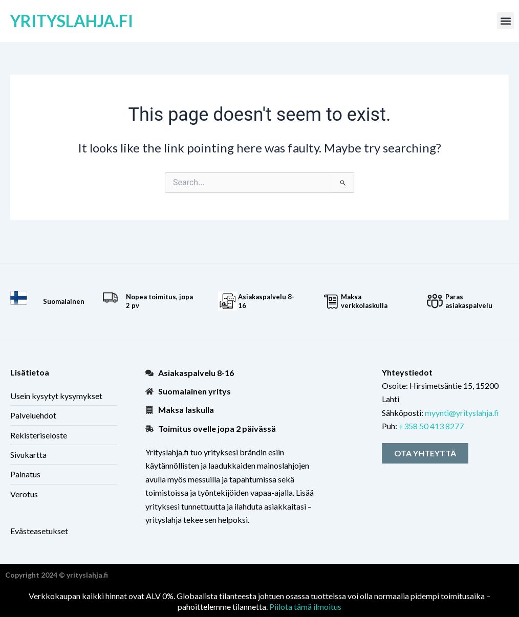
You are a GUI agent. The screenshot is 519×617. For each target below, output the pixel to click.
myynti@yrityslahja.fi (462, 412)
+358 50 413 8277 (431, 426)
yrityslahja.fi (71, 21)
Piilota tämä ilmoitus (305, 606)
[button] (505, 20)
